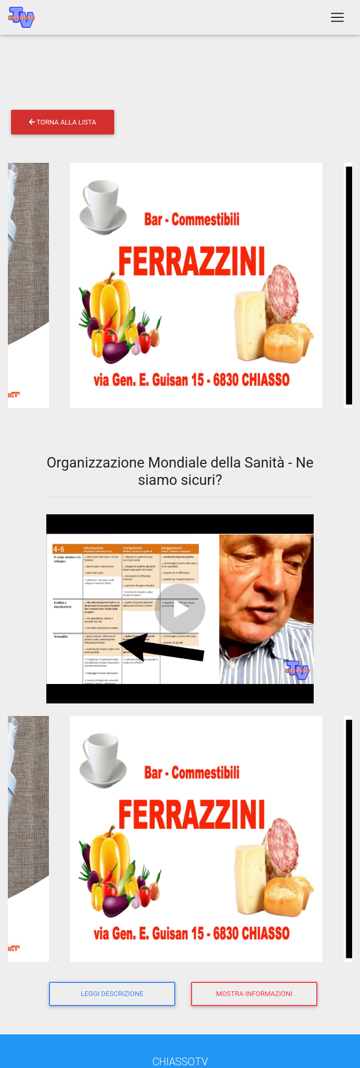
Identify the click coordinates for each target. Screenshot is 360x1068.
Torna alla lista (62, 122)
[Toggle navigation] (337, 19)
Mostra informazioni (254, 994)
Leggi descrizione (112, 994)
